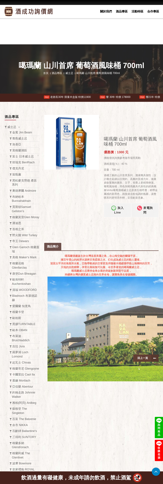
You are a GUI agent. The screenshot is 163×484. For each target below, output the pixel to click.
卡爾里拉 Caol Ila (23, 374)
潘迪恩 (16, 223)
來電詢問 (145, 245)
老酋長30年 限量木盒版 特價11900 (70, 97)
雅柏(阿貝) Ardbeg (24, 402)
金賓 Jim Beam (22, 132)
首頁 (45, 73)
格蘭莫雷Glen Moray (25, 217)
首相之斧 (18, 229)
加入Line (117, 245)
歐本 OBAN (19, 330)
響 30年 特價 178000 (118, 97)
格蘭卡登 (18, 312)
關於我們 (106, 11)
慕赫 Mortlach (21, 380)
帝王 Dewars (20, 241)
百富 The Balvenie (24, 419)
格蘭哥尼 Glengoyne (25, 368)
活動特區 (137, 11)
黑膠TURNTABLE (24, 324)
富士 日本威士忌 (23, 156)
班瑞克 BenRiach (23, 162)
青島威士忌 (19, 138)
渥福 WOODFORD (24, 290)
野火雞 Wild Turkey (24, 235)
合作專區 (153, 11)
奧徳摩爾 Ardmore (24, 190)
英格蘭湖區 (19, 150)
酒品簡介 (53, 309)
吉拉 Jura (18, 346)
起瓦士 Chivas (21, 362)
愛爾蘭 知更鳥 (21, 306)
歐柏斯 (16, 318)
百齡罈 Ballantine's (24, 431)
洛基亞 (16, 144)
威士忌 (69, 73)
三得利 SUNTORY (24, 437)
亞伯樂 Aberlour (22, 386)
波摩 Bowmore (21, 463)
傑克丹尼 (18, 168)
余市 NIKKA (20, 425)
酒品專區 (122, 11)
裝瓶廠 (16, 174)
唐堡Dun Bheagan (24, 273)
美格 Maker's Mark (24, 257)
